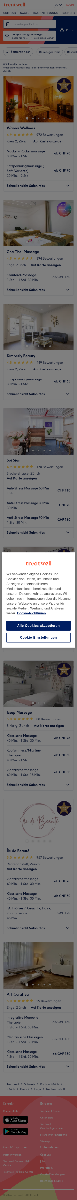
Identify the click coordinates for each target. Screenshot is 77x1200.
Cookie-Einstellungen (38, 637)
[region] (38, 600)
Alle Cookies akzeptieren (38, 625)
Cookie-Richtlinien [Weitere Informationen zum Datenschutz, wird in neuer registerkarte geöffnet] (31, 613)
